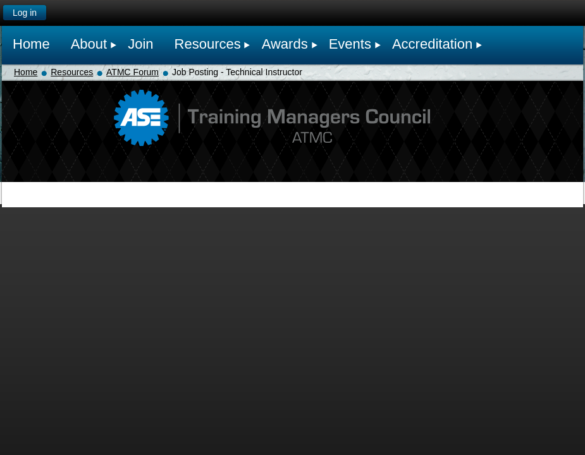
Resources (72, 72)
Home (25, 72)
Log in (25, 13)
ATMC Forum (132, 72)
